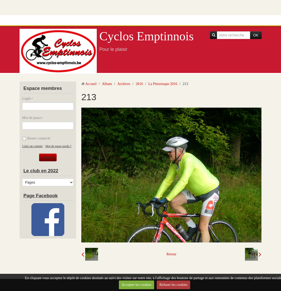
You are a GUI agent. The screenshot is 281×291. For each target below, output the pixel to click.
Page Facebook (40, 195)
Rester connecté (36, 138)
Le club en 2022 (40, 170)
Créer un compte (32, 146)
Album (107, 84)
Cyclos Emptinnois (146, 36)
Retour (171, 254)
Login (26, 98)
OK (255, 35)
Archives (123, 84)
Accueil (91, 84)
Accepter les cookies (136, 285)
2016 (139, 84)
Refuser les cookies (174, 285)
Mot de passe (31, 118)
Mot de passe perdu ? (59, 146)
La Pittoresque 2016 (162, 84)
